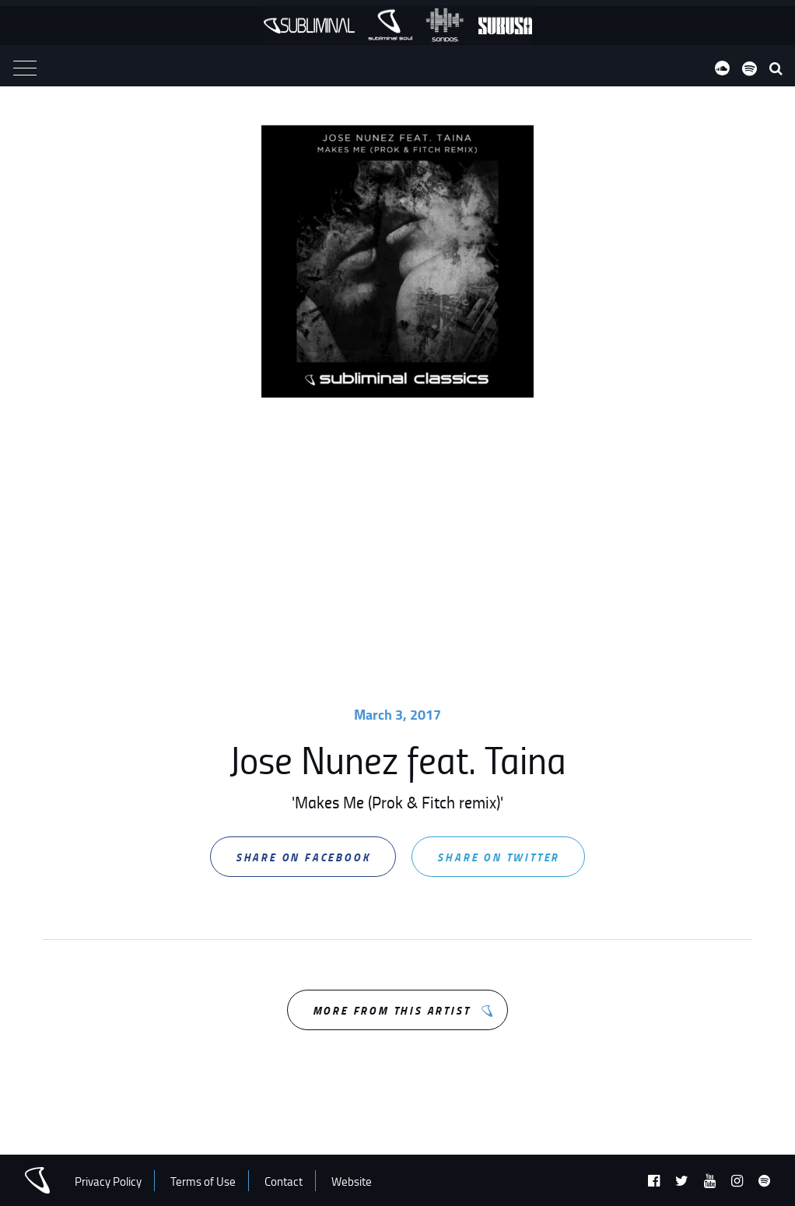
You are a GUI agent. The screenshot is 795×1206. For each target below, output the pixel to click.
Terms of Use (203, 1181)
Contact (283, 1181)
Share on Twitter (498, 857)
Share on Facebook (303, 857)
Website (351, 1181)
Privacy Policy (108, 1181)
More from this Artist (392, 1010)
